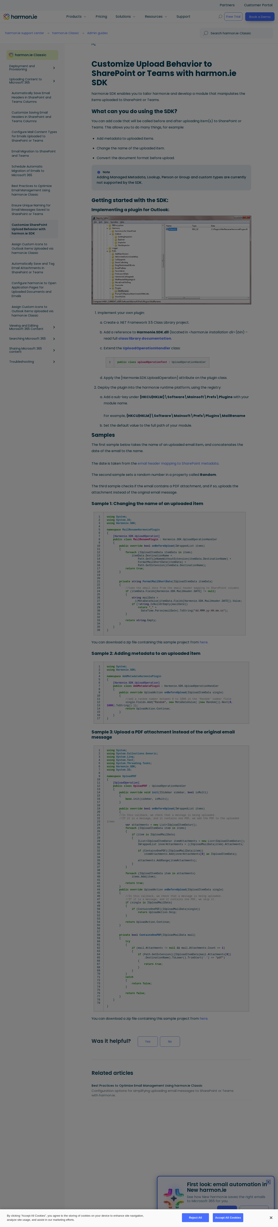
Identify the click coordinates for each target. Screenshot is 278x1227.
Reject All (195, 1217)
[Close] (271, 1217)
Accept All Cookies (228, 1217)
